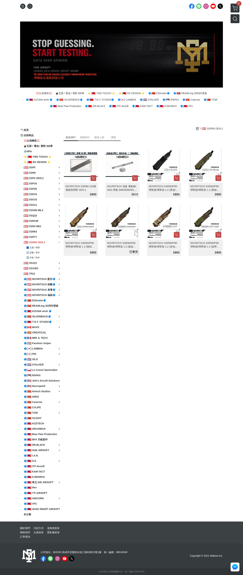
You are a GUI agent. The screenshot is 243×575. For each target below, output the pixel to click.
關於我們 (25, 528)
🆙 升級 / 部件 (33, 257)
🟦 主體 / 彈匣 (33, 247)
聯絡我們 (25, 532)
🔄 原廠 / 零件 (33, 252)
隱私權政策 (53, 532)
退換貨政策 (53, 528)
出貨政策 (39, 532)
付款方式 (39, 528)
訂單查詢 (25, 536)
